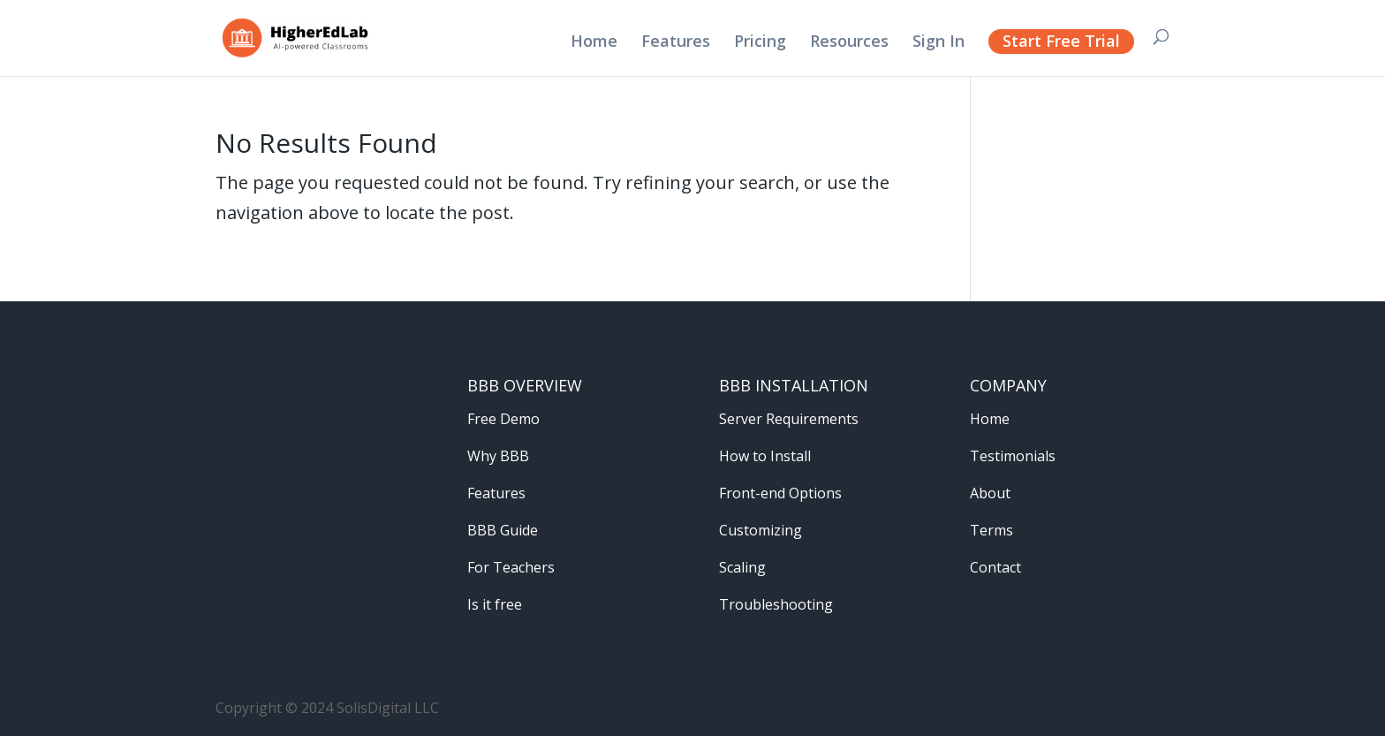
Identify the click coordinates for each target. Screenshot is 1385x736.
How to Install (765, 456)
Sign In (938, 42)
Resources (849, 42)
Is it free (494, 604)
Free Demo (503, 419)
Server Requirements (789, 419)
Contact (995, 567)
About (990, 493)
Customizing (760, 530)
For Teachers (511, 567)
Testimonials (1013, 456)
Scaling (742, 567)
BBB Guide (502, 530)
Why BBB (498, 456)
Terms (991, 530)
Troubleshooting (776, 604)
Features (675, 42)
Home (594, 42)
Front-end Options (780, 493)
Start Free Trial (1061, 40)
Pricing (760, 42)
